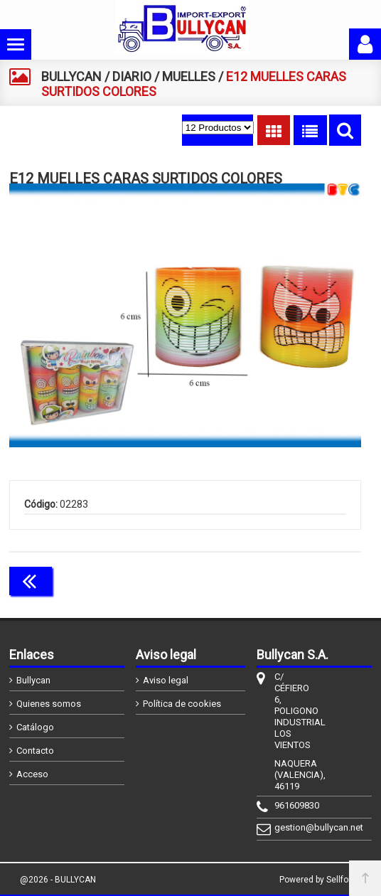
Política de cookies (182, 703)
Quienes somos (48, 703)
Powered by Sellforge (320, 880)
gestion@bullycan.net (287, 827)
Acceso (32, 774)
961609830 (287, 805)
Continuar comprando (298, 579)
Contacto (35, 750)
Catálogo (35, 727)
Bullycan (33, 680)
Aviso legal (165, 680)
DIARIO (131, 76)
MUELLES (188, 76)
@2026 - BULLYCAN (58, 880)
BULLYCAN (71, 76)
